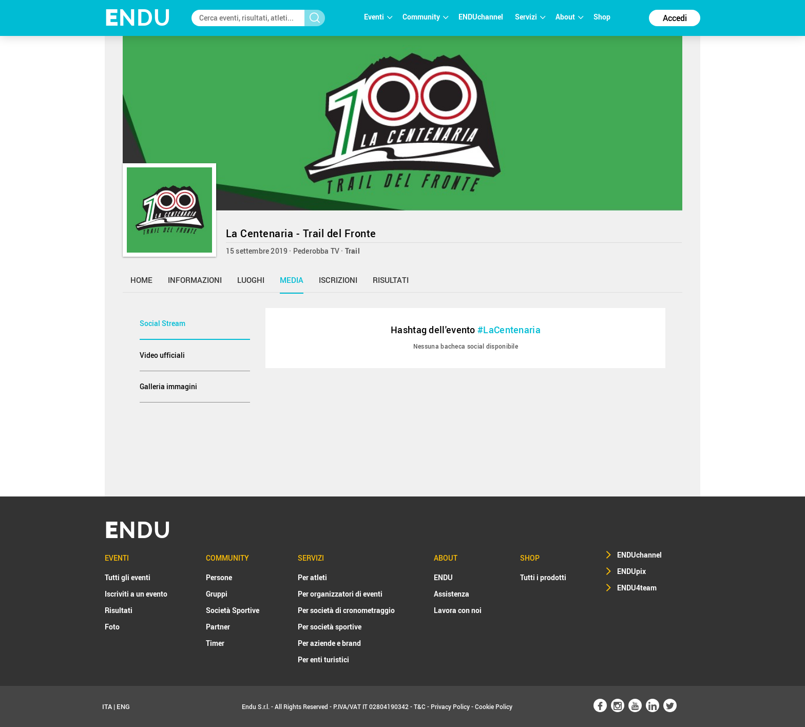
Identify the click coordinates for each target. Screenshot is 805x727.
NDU (138, 18)
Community (425, 17)
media (291, 280)
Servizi (530, 17)
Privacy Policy (450, 706)
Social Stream (162, 323)
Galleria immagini (168, 386)
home (141, 280)
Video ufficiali (162, 355)
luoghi (250, 280)
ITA (107, 706)
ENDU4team (637, 587)
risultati (391, 280)
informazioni (195, 280)
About (569, 17)
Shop (601, 17)
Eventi (378, 17)
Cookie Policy (493, 706)
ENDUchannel (481, 17)
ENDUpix (631, 571)
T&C (420, 706)
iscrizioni (338, 280)
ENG (123, 706)
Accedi (675, 18)
